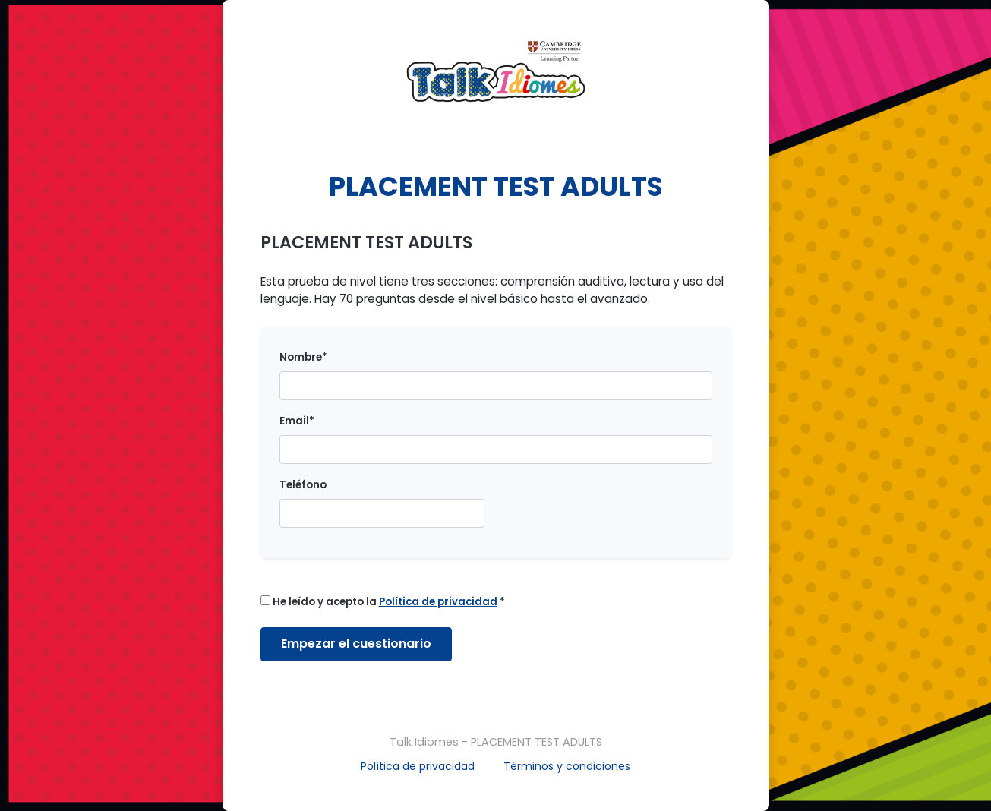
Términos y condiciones (566, 766)
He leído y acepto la (382, 602)
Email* (296, 421)
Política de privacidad (418, 766)
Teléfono (303, 485)
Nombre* (303, 357)
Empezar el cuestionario (356, 643)
